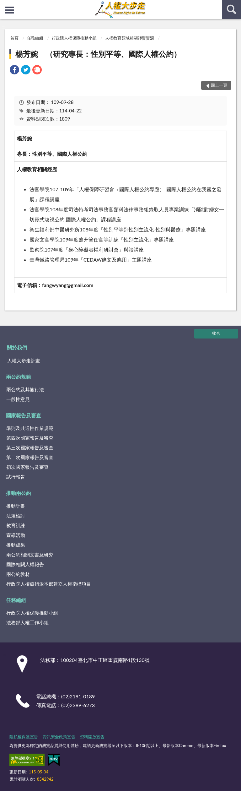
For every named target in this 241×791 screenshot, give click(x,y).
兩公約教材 (18, 574)
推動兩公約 (18, 493)
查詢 (231, 9)
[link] (14, 70)
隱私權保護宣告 (23, 736)
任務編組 (35, 38)
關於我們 (17, 347)
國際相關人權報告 (25, 564)
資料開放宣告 (92, 736)
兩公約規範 (18, 377)
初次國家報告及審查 (27, 467)
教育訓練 (15, 525)
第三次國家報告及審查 (29, 447)
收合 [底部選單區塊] (216, 333)
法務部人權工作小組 (27, 622)
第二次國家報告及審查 (29, 457)
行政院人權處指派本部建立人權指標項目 (48, 584)
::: (5, 4)
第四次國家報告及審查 (29, 438)
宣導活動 (15, 535)
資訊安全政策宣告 (59, 736)
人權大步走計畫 (23, 360)
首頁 (14, 38)
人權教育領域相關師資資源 (129, 38)
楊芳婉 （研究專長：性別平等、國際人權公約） (98, 53)
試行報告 (15, 476)
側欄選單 (9, 10)
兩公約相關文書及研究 (29, 554)
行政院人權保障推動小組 (74, 38)
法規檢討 (15, 515)
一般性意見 (18, 399)
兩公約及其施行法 (25, 389)
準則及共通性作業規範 (29, 428)
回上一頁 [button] (219, 85)
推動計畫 (15, 506)
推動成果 (15, 545)
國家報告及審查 (23, 415)
